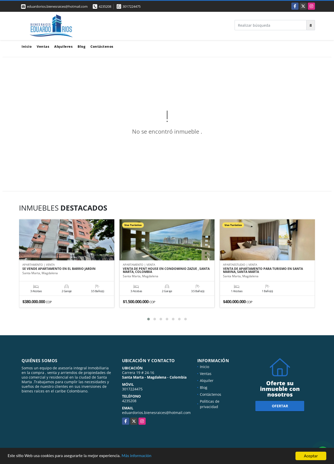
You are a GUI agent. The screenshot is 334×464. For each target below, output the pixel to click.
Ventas (43, 46)
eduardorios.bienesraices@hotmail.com (156, 412)
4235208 (105, 6)
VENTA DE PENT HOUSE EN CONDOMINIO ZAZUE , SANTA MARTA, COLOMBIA (166, 271)
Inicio (27, 46)
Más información (137, 456)
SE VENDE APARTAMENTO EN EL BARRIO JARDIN (59, 269)
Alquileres (63, 46)
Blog (81, 46)
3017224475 (132, 6)
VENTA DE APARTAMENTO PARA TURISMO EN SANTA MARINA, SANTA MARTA (263, 271)
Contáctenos (101, 46)
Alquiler (207, 380)
